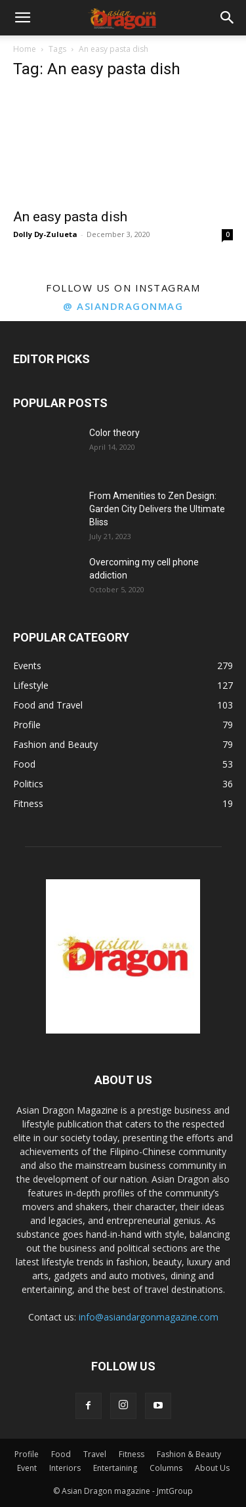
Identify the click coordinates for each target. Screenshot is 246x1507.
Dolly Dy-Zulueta (45, 234)
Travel (94, 1454)
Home (24, 49)
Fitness (131, 1454)
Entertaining (115, 1468)
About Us (212, 1468)
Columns (166, 1468)
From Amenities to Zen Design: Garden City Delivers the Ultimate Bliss (157, 509)
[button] (22, 17)
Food (61, 1454)
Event (27, 1468)
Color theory (114, 432)
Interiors (65, 1468)
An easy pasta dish (70, 217)
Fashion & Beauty (189, 1454)
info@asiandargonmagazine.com (148, 1317)
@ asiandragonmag (123, 306)
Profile (26, 1454)
